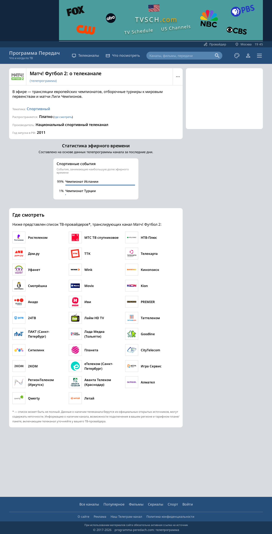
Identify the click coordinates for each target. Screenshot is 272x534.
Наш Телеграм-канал (126, 516)
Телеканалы (85, 55)
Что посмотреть (123, 55)
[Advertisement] (224, 98)
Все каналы (89, 504)
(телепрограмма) (43, 80)
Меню (178, 76)
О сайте (83, 516)
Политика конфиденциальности (170, 516)
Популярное (114, 504)
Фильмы (136, 504)
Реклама (100, 516)
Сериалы (155, 504)
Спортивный (38, 108)
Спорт (173, 504)
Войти (187, 504)
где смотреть (63, 117)
